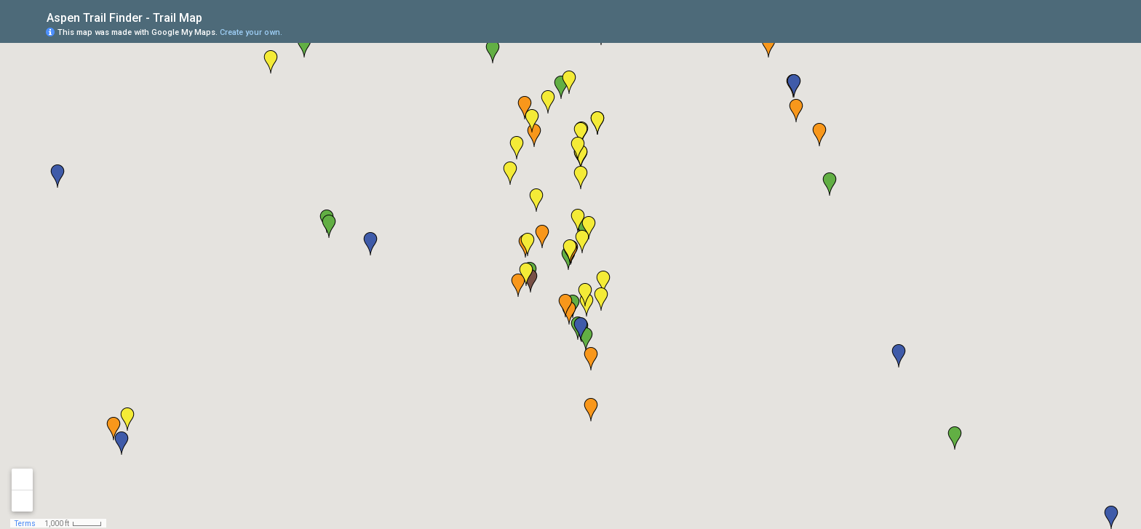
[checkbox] (213, 16)
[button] (1071, 31)
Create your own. (251, 32)
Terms (25, 524)
